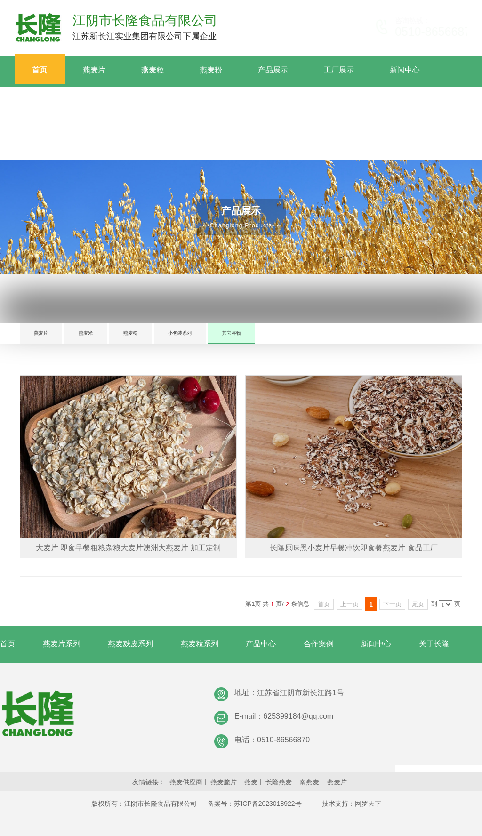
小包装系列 (180, 333)
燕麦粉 (130, 333)
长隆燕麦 (278, 782)
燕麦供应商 (185, 782)
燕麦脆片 (223, 782)
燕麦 (250, 782)
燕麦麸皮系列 (130, 644)
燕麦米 (86, 333)
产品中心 (261, 644)
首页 (7, 644)
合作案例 (319, 644)
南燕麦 (309, 782)
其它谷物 (231, 333)
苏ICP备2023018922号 (267, 803)
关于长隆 (434, 644)
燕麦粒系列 (199, 644)
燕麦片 (41, 333)
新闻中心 (376, 644)
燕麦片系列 (61, 644)
